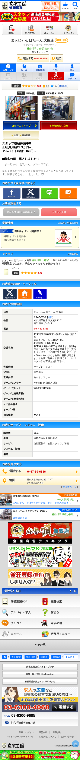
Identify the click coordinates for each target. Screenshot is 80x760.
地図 (50, 317)
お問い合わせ (67, 736)
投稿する (72, 254)
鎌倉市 (44, 657)
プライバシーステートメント (20, 736)
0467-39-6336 (41, 328)
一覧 (72, 591)
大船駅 (56, 657)
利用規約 (56, 732)
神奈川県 (30, 657)
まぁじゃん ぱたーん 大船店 (32, 40)
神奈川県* (25, 135)
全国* (15, 135)
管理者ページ (70, 487)
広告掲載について (47, 736)
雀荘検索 (16, 657)
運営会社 (43, 732)
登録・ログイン (26, 732)
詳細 (63, 86)
